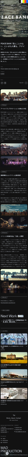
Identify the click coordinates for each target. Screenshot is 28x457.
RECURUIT (24, 8)
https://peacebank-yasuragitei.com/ (8, 302)
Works (8, 418)
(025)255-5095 (18, 427)
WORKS (3, 5)
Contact (18, 418)
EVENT (2, 73)
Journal (13, 420)
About (13, 418)
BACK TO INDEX (5, 310)
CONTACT (24, 5)
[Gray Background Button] (22, 1)
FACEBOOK (5, 442)
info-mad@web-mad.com (21, 431)
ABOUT (13, 5)
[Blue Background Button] (27, 1)
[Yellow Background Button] (23, 1)
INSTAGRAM (5, 440)
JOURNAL (12, 8)
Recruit (16, 420)
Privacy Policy (3, 454)
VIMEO (4, 438)
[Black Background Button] (20, 1)
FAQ (1, 8)
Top (14, 415)
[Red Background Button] (25, 1)
